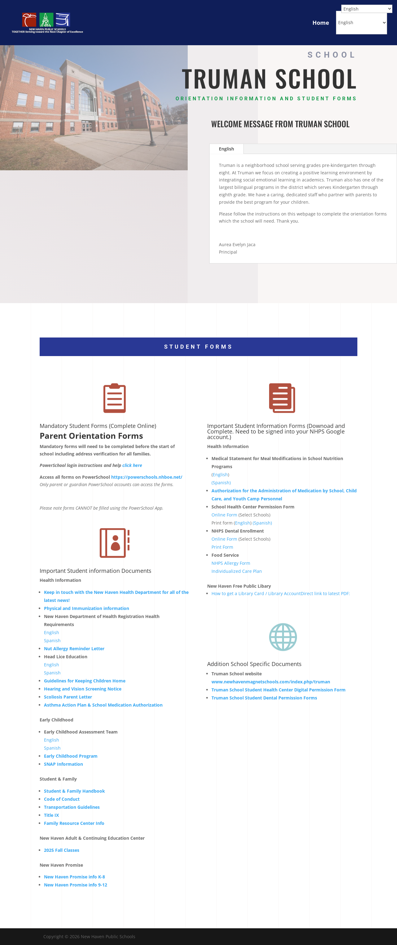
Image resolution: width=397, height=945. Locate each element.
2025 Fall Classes (61, 850)
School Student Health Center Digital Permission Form (279, 690)
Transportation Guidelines (72, 807)
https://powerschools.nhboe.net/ (146, 477)
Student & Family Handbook (74, 791)
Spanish (52, 640)
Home (320, 22)
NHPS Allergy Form (231, 563)
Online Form (224, 515)
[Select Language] (361, 22)
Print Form (222, 547)
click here (132, 465)
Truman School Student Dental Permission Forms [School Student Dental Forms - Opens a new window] (264, 698)
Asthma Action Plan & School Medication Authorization (103, 705)
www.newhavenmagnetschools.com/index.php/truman (271, 682)
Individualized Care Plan (237, 571)
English (226, 149)
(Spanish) (221, 483)
